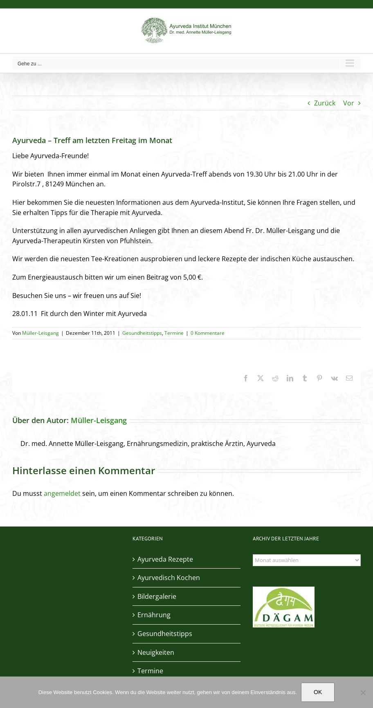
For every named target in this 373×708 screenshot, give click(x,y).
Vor (348, 103)
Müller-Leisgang (40, 332)
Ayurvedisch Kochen (168, 577)
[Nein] (363, 692)
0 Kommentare (208, 332)
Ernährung (154, 614)
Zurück (324, 103)
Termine (174, 332)
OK (318, 692)
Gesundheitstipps (142, 332)
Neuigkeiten (155, 652)
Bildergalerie (156, 596)
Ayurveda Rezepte (165, 559)
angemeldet (62, 493)
